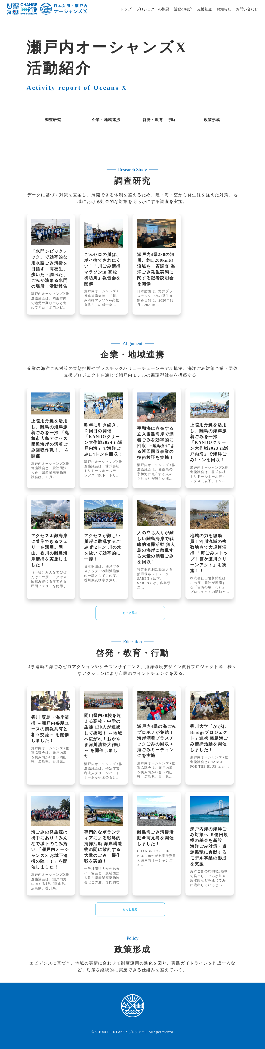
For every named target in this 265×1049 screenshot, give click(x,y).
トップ (125, 9)
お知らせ (223, 9)
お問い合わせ (247, 9)
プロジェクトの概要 (152, 9)
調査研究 (53, 120)
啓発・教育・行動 (159, 120)
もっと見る (130, 613)
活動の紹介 (183, 9)
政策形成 (212, 120)
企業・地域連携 (106, 120)
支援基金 (204, 9)
